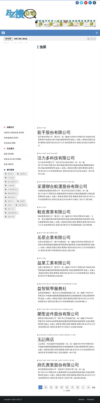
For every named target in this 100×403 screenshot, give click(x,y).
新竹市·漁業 (42, 258)
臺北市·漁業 (42, 128)
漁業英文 (10, 174)
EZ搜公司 (19, 399)
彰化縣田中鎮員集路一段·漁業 (67, 335)
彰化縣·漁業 (42, 335)
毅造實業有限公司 (54, 211)
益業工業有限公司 (54, 262)
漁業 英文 (11, 209)
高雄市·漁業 (42, 360)
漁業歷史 (23, 174)
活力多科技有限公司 (56, 157)
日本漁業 (10, 178)
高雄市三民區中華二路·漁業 (66, 360)
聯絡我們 (81, 399)
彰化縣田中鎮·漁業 (52, 335)
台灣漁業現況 (12, 189)
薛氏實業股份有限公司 (58, 364)
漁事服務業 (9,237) (11, 137)
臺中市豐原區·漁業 (52, 233)
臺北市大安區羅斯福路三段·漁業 (67, 284)
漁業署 (22, 201)
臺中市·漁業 (42, 233)
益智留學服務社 (52, 288)
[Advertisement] (57, 71)
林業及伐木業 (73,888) (12, 158)
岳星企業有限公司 (54, 237)
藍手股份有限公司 (54, 132)
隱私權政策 (90, 399)
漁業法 (9, 205)
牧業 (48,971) (8, 164)
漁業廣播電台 (12, 213)
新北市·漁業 (42, 153)
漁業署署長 (22, 205)
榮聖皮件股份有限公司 (58, 313)
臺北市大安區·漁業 (52, 284)
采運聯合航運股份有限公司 (62, 186)
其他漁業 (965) (9, 142)
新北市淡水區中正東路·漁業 (66, 182)
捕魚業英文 (11, 197)
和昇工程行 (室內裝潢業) (22, 39)
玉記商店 (45, 339)
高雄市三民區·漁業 (52, 360)
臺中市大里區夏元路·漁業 (65, 309)
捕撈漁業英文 (12, 193)
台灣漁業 (10, 186)
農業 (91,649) (9, 153)
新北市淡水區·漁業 (52, 153)
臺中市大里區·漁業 (52, 309)
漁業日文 (10, 201)
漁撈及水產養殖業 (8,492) (14, 132)
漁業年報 (10, 217)
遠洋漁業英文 (12, 182)
